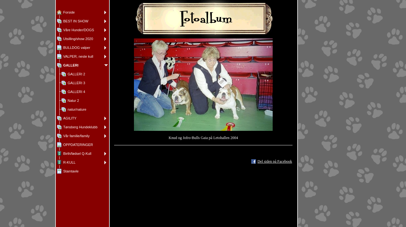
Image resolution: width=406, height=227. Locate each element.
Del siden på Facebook (275, 161)
